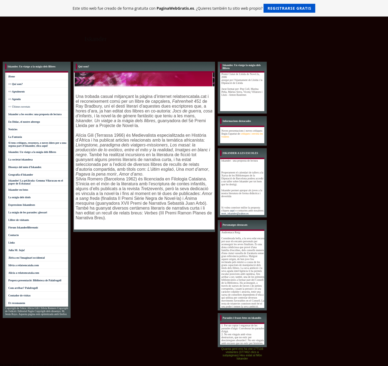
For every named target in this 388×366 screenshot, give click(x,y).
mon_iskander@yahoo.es (235, 213)
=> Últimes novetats (19, 106)
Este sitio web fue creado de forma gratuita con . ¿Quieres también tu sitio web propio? (194, 8)
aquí (232, 210)
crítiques (245, 133)
